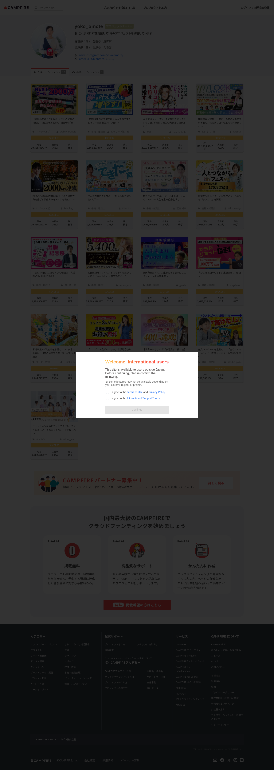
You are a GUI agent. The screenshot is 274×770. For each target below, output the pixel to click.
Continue (137, 409)
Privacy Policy (157, 392)
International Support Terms (143, 398)
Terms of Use (135, 392)
